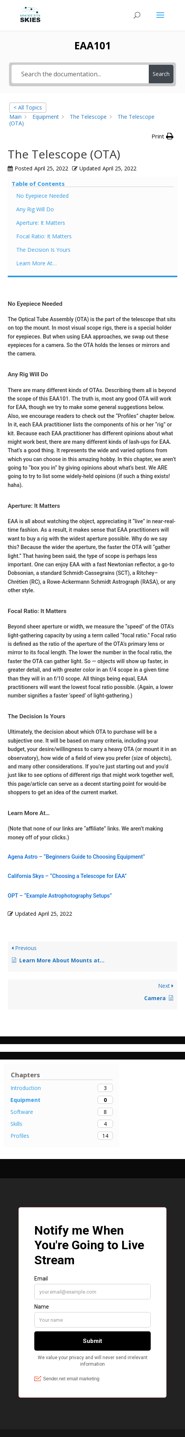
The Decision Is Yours (43, 249)
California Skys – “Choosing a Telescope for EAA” (67, 876)
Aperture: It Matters (40, 222)
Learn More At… (36, 263)
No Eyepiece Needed (42, 195)
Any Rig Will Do (35, 209)
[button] (162, 136)
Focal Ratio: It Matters (44, 236)
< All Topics (27, 107)
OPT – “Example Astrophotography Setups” (60, 896)
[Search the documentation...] (80, 74)
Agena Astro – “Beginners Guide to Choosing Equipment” (76, 857)
